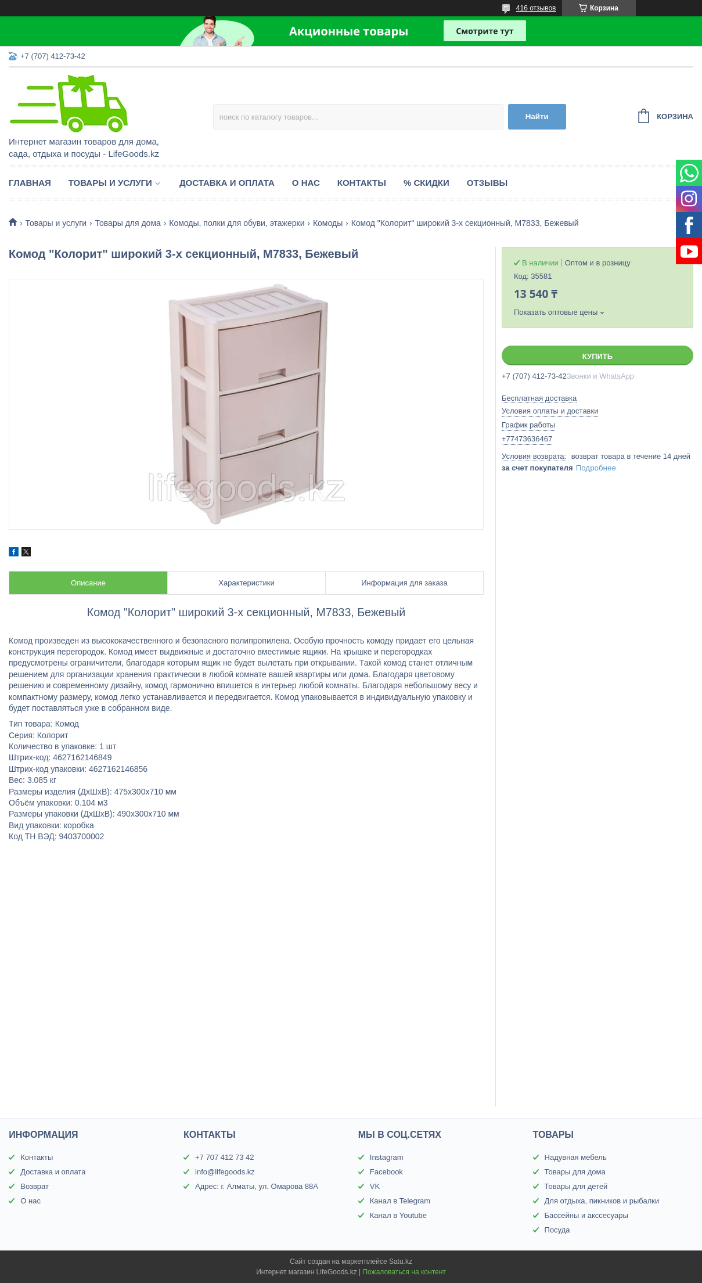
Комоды (328, 223)
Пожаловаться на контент (403, 1272)
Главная (30, 182)
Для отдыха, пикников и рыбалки (602, 1200)
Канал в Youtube (398, 1215)
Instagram (387, 1157)
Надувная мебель (576, 1157)
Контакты (361, 182)
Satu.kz (400, 1261)
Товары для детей (576, 1186)
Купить (597, 356)
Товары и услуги (110, 182)
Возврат (34, 1186)
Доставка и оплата (227, 182)
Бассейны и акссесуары (586, 1215)
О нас (306, 182)
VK (375, 1186)
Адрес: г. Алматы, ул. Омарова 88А (256, 1186)
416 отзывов (536, 8)
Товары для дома (128, 223)
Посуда (557, 1230)
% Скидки (426, 182)
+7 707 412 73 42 (224, 1157)
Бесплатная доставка (539, 398)
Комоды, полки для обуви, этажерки (236, 223)
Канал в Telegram (400, 1200)
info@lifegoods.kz (225, 1171)
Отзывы (487, 182)
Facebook (386, 1171)
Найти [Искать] (537, 116)
